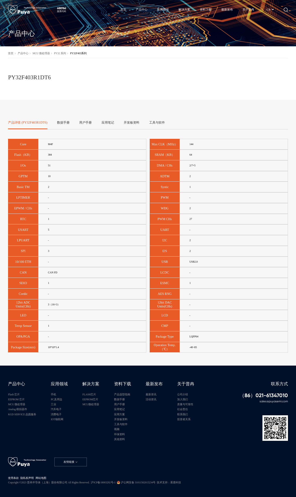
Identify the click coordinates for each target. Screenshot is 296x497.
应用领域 (59, 384)
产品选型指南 (122, 394)
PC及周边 (56, 399)
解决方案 (90, 384)
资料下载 (122, 384)
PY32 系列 (60, 53)
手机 (53, 394)
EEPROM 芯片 (16, 399)
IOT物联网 (57, 419)
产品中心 (23, 53)
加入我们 (182, 399)
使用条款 (13, 478)
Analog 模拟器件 (17, 409)
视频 (116, 429)
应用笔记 (119, 409)
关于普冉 (185, 384)
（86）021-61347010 (263, 395)
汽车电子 (56, 409)
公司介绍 (182, 394)
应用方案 (119, 414)
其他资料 (119, 439)
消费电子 (56, 414)
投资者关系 (184, 419)
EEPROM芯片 (90, 399)
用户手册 (119, 404)
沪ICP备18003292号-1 (103, 482)
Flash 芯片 (14, 394)
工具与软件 (121, 424)
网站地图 (41, 478)
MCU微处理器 (90, 404)
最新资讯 (151, 394)
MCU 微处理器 (41, 53)
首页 (10, 53)
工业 (53, 404)
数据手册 (119, 399)
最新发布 (154, 384)
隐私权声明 (27, 478)
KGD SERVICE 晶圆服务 (22, 414)
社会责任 (182, 409)
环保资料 (119, 434)
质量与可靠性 (185, 404)
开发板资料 (121, 419)
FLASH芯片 (89, 394)
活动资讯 (151, 399)
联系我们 (182, 414)
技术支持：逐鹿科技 (169, 482)
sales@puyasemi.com (274, 401)
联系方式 (279, 384)
